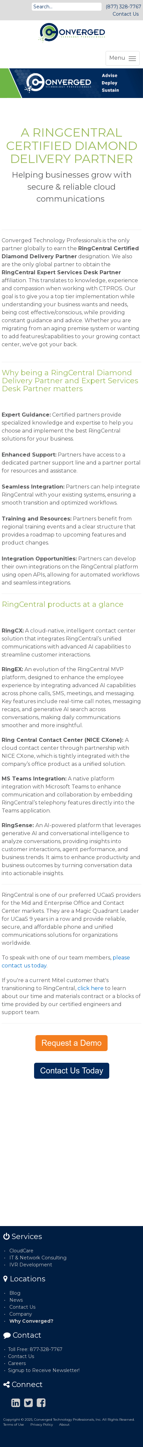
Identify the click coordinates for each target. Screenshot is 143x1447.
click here (91, 988)
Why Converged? (31, 1321)
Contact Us (126, 14)
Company (20, 1314)
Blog (14, 1293)
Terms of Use (13, 1424)
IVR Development (30, 1265)
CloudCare (21, 1251)
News (16, 1300)
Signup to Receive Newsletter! (44, 1370)
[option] (71, 83)
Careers (17, 1363)
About (64, 1424)
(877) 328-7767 (123, 7)
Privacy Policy (41, 1424)
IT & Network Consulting (37, 1258)
